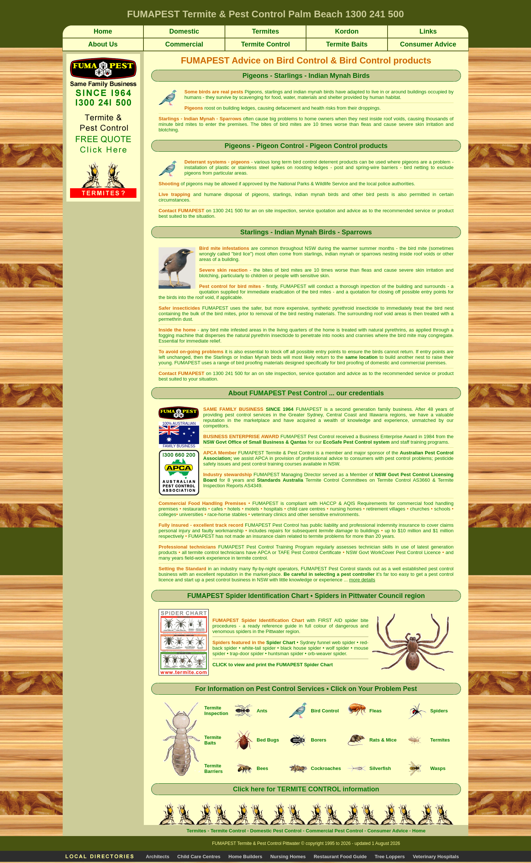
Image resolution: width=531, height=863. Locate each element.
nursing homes (346, 509)
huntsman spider (285, 653)
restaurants (194, 509)
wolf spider (337, 648)
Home (419, 830)
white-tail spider (258, 648)
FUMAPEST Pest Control (288, 393)
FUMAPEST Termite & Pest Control (276, 452)
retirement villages (385, 509)
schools (442, 509)
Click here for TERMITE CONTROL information (306, 789)
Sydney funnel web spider (327, 642)
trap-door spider (247, 653)
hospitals (273, 509)
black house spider (301, 648)
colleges (167, 514)
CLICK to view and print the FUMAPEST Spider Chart (272, 664)
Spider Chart (280, 642)
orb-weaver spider (327, 653)
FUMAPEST (201, 536)
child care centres (306, 509)
